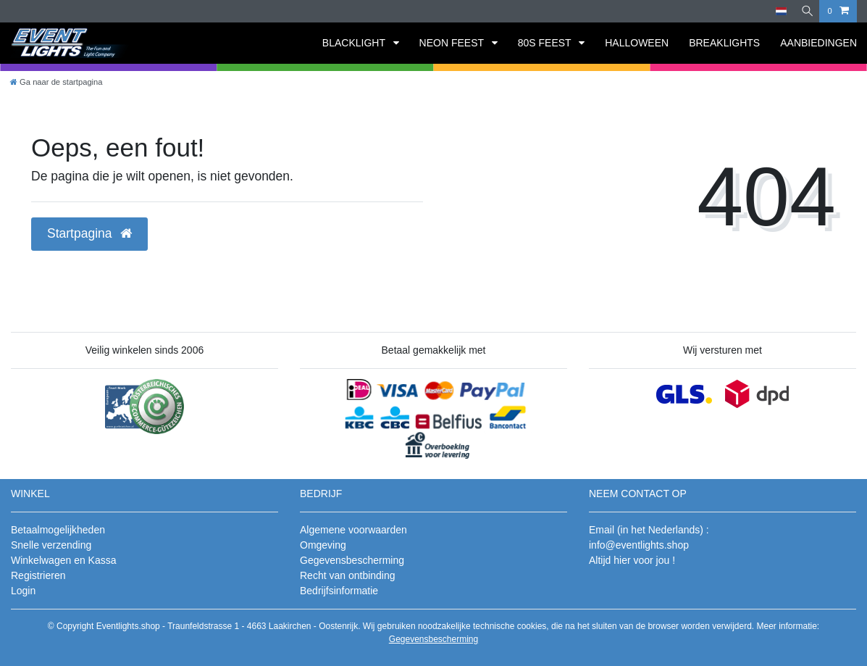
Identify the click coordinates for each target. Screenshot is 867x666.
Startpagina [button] (89, 233)
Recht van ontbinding (347, 575)
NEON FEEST (453, 43)
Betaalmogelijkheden (58, 530)
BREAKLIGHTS (724, 43)
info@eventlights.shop (639, 545)
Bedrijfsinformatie (339, 590)
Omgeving (323, 545)
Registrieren (38, 575)
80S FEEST (546, 43)
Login (23, 590)
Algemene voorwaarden (353, 530)
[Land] (776, 11)
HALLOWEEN (637, 43)
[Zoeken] (804, 11)
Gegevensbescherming (352, 560)
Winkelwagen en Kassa (64, 560)
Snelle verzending (51, 545)
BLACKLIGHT (355, 43)
